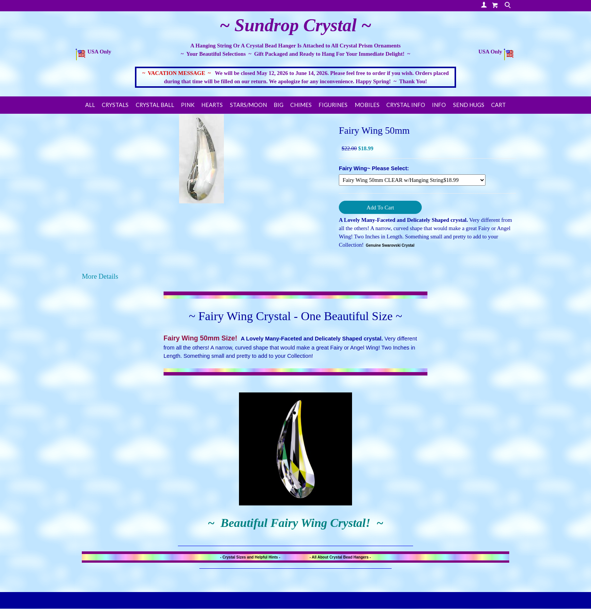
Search (508, 6)
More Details (100, 276)
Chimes (301, 105)
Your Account (484, 5)
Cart (498, 105)
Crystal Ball (155, 105)
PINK (187, 105)
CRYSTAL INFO (405, 105)
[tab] (295, 276)
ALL (90, 105)
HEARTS (212, 105)
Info (439, 105)
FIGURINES (333, 105)
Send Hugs (468, 105)
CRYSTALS (115, 105)
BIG (278, 105)
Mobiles (367, 105)
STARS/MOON (248, 105)
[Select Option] (412, 180)
